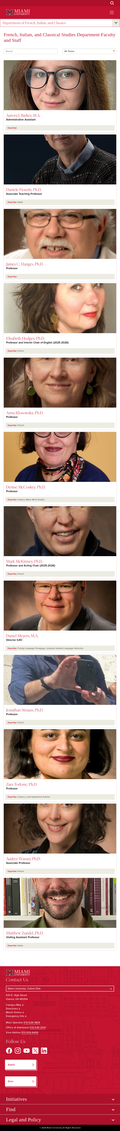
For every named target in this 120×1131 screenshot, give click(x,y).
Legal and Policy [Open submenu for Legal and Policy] (23, 1119)
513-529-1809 (32, 1022)
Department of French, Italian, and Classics (34, 23)
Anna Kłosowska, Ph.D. (24, 412)
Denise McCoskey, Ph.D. (25, 487)
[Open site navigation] (111, 12)
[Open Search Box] (112, 3)
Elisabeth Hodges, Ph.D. (25, 338)
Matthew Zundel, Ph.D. (24, 932)
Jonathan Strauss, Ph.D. (24, 709)
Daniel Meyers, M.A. (22, 635)
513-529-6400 (29, 1032)
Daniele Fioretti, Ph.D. (23, 189)
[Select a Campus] (60, 988)
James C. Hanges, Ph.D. (24, 264)
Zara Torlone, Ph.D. (21, 784)
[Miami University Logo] (18, 12)
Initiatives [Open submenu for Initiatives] (16, 1099)
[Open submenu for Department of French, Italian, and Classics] (116, 23)
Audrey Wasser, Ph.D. (23, 858)
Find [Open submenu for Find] (10, 1109)
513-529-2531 (38, 1027)
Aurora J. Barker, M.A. (23, 115)
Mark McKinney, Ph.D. (24, 561)
